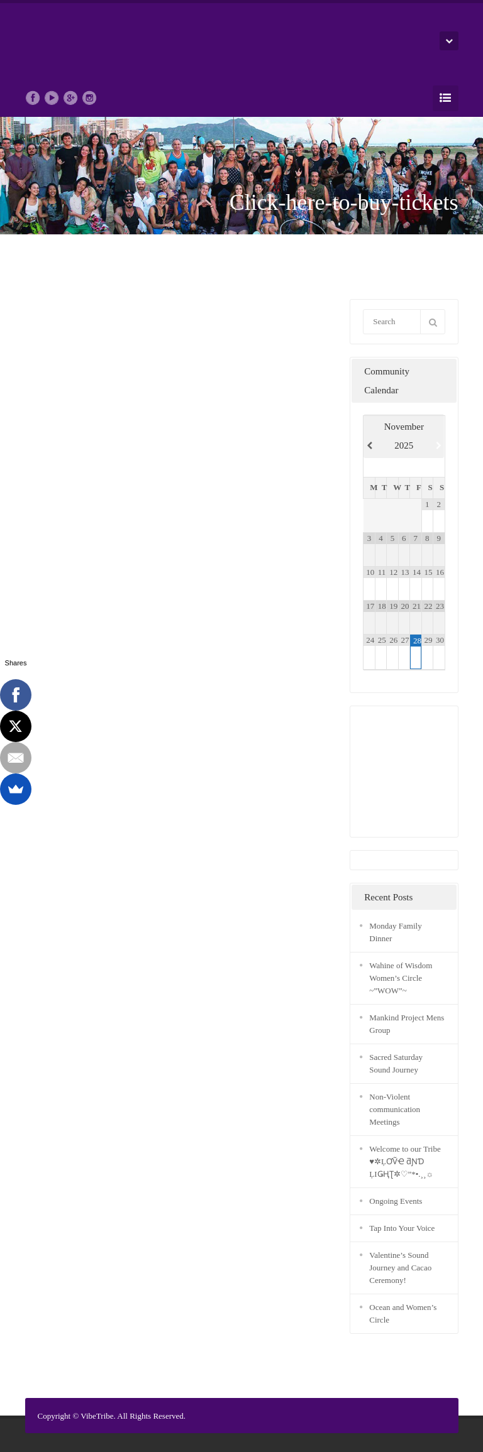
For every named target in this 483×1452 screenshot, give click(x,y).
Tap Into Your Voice (402, 1228)
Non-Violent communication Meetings (394, 1109)
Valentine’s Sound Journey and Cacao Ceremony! (400, 1267)
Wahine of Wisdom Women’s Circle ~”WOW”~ (400, 978)
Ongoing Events (395, 1201)
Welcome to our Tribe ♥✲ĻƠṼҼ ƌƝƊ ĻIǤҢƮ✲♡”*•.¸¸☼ (404, 1161)
